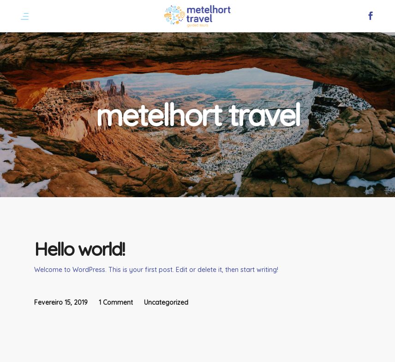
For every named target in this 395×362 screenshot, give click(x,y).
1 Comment (116, 302)
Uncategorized (166, 302)
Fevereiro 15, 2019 (61, 302)
